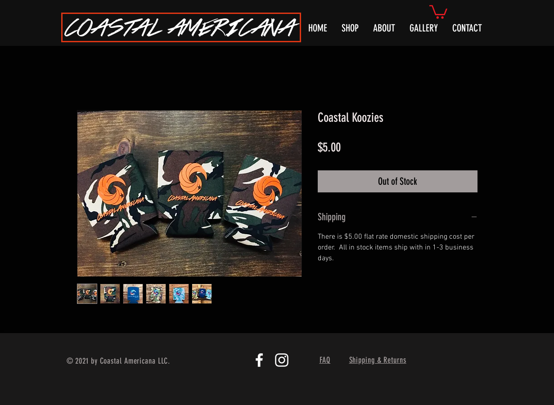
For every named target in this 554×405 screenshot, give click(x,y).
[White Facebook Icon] (259, 360)
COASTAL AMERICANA (180, 27)
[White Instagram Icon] (282, 360)
